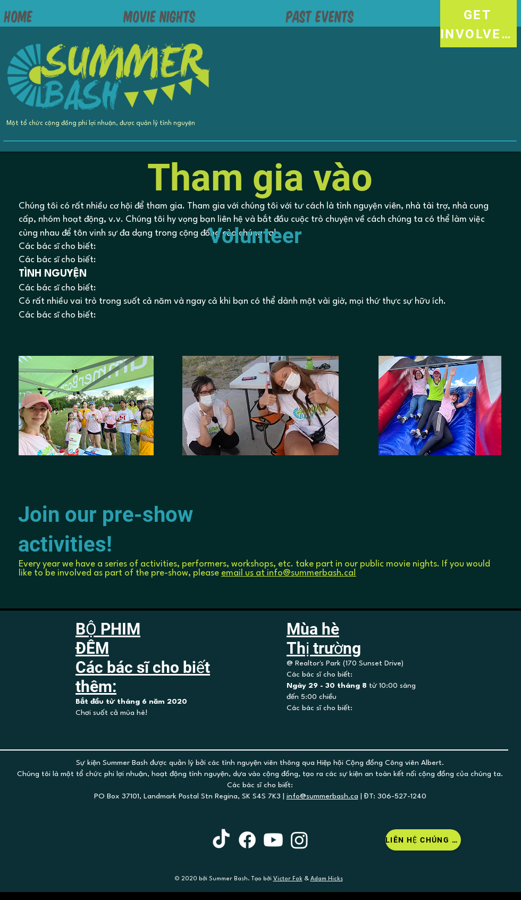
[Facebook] (247, 840)
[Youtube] (273, 840)
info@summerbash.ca (322, 796)
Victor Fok (287, 879)
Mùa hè (313, 629)
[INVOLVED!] (478, 34)
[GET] (478, 14)
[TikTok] (221, 840)
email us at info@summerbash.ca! (288, 573)
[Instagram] (299, 840)
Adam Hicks (326, 879)
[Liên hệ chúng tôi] (423, 840)
